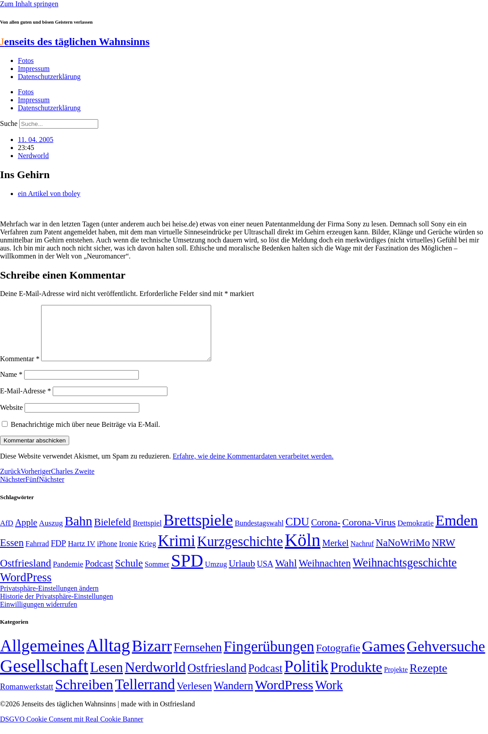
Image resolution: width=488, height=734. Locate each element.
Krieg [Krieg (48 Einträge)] (147, 554)
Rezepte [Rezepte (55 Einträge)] (428, 678)
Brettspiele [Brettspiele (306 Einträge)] (198, 531)
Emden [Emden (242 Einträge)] (456, 531)
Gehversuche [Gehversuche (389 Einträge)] (446, 657)
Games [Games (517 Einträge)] (383, 657)
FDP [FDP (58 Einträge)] (58, 554)
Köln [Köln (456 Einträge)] (303, 551)
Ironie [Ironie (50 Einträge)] (128, 554)
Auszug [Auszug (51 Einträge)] (51, 533)
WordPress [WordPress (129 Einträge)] (25, 588)
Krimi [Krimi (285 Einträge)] (177, 551)
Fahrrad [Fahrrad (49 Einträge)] (37, 554)
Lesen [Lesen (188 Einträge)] (106, 678)
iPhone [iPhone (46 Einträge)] (107, 554)
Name (11, 385)
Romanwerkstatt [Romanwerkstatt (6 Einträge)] (26, 697)
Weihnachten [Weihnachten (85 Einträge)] (325, 574)
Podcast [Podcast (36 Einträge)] (265, 679)
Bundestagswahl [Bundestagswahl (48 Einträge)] (259, 534)
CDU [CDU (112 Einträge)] (297, 532)
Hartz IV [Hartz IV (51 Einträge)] (81, 554)
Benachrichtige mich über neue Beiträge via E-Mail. (85, 435)
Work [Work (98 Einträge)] (329, 696)
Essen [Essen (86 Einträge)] (12, 553)
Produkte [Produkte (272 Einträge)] (356, 678)
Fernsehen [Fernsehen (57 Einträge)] (198, 658)
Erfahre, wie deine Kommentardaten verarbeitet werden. (253, 467)
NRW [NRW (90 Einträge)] (443, 553)
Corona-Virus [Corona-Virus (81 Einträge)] (369, 532)
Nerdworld (33, 155)
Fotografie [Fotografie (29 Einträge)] (338, 658)
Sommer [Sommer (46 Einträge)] (157, 575)
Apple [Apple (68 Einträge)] (26, 533)
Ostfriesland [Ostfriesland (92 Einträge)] (25, 574)
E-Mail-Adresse (25, 401)
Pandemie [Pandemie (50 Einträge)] (68, 575)
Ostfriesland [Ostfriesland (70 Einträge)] (217, 678)
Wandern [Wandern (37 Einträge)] (233, 696)
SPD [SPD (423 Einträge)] (187, 571)
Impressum (34, 68)
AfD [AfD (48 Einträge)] (6, 534)
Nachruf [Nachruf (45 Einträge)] (362, 554)
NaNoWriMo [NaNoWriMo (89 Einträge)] (402, 553)
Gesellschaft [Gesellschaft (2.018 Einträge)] (44, 677)
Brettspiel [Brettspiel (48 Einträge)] (147, 534)
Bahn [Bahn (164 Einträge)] (78, 532)
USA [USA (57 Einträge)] (265, 574)
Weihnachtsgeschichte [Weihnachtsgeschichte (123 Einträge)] (405, 573)
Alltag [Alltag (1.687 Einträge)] (108, 656)
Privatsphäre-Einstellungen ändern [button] (49, 599)
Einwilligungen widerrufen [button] (38, 615)
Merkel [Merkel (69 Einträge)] (335, 554)
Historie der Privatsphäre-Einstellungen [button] (56, 607)
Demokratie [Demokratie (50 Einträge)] (415, 534)
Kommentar (19, 369)
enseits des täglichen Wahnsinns (75, 41)
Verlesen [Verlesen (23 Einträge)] (194, 696)
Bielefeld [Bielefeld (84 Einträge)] (112, 532)
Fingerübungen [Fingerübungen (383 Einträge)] (269, 657)
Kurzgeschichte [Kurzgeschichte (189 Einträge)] (240, 552)
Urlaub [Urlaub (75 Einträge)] (242, 574)
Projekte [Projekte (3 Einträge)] (396, 680)
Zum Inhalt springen (29, 4)
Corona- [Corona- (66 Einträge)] (326, 533)
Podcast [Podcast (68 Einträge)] (99, 574)
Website (11, 418)
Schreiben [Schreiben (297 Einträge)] (84, 695)
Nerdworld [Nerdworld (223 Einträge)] (155, 678)
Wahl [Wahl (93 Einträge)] (286, 574)
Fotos (26, 60)
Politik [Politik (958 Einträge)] (306, 677)
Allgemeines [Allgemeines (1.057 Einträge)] (42, 656)
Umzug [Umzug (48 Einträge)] (216, 575)
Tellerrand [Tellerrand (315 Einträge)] (145, 695)
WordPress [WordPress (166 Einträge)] (284, 695)
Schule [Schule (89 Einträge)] (129, 574)
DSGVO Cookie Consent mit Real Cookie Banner (71, 730)
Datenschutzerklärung (49, 76)
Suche (8, 123)
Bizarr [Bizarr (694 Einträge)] (152, 657)
